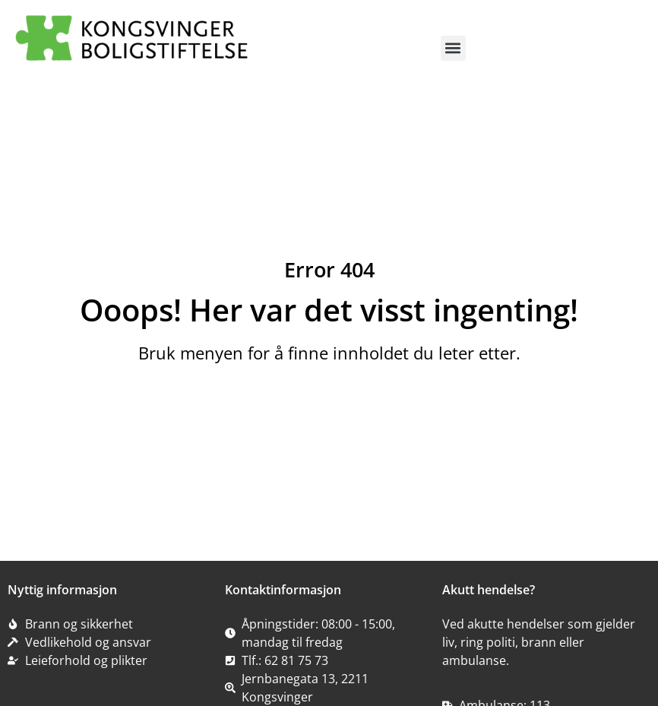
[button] (453, 48)
